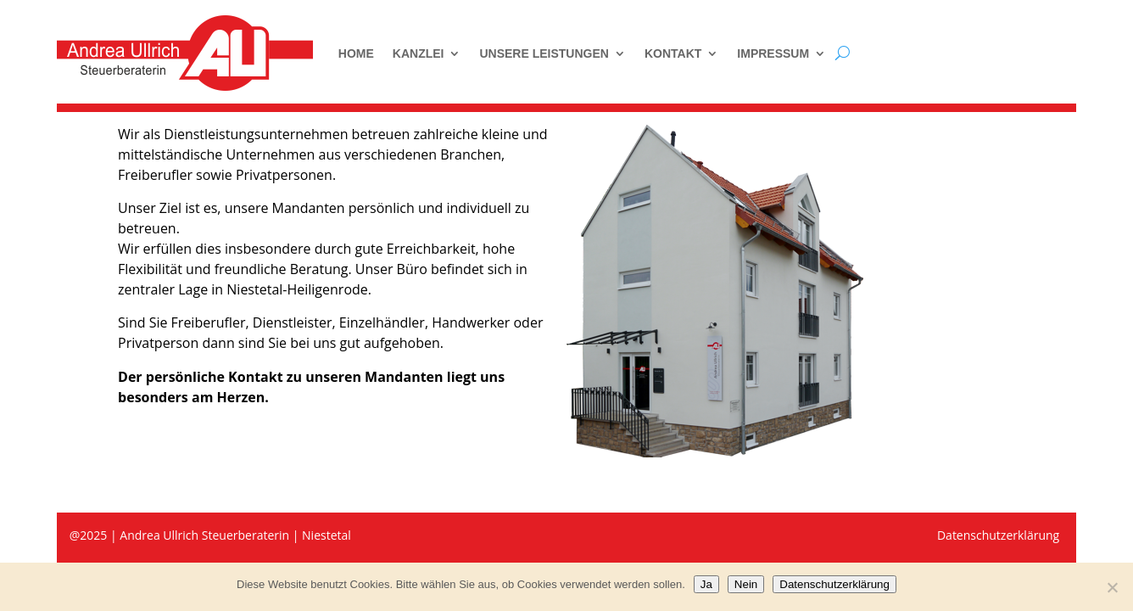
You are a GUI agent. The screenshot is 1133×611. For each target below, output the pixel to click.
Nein (745, 584)
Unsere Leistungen (543, 53)
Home (356, 53)
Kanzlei (418, 53)
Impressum (773, 53)
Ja (706, 584)
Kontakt (673, 53)
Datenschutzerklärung (834, 584)
